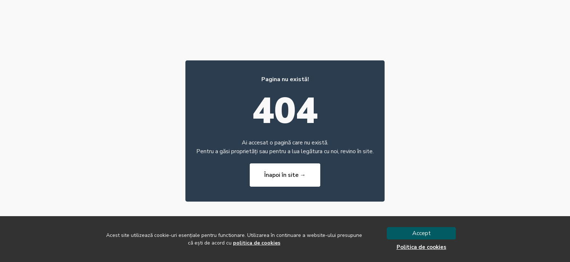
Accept (421, 233)
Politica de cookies (421, 247)
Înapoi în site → (285, 175)
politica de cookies (256, 242)
